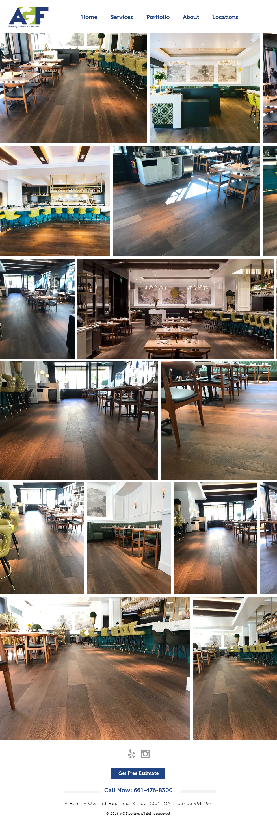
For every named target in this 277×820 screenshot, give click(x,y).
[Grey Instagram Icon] (145, 754)
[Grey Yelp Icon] (131, 754)
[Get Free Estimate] (138, 773)
